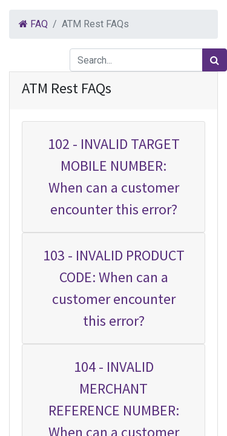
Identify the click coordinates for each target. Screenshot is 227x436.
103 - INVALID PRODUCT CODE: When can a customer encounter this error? (114, 288)
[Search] (214, 59)
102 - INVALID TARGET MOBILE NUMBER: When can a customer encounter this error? (114, 176)
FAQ (33, 24)
